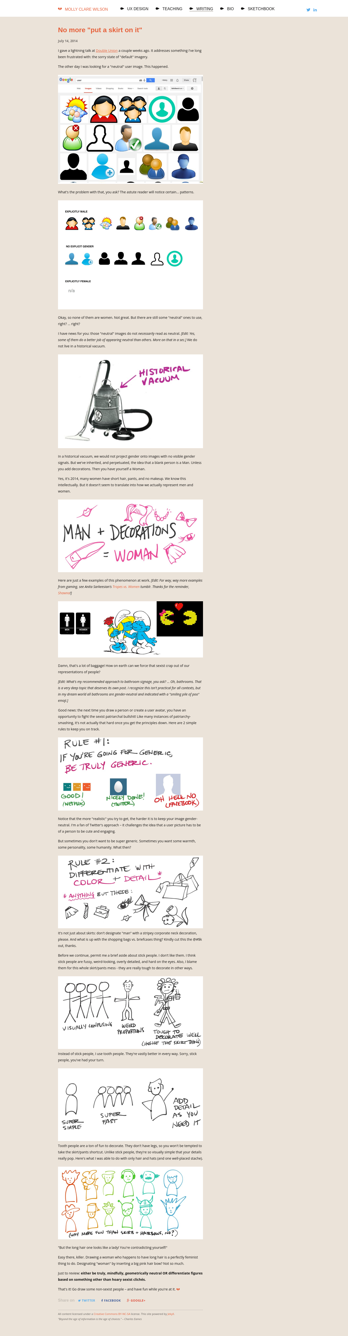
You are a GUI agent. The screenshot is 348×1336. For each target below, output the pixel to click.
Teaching (169, 9)
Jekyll (170, 1314)
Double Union (107, 50)
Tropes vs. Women (126, 586)
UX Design (134, 9)
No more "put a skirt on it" (100, 30)
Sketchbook (258, 9)
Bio (227, 9)
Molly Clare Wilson (86, 9)
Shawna (64, 593)
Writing (201, 9)
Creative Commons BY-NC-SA (112, 1314)
